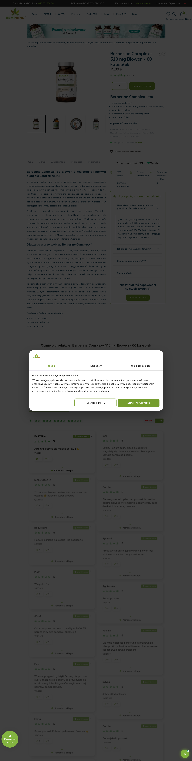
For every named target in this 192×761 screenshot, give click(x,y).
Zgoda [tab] (51, 365)
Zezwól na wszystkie (138, 402)
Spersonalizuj (96, 402)
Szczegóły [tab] (96, 365)
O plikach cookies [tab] (140, 365)
